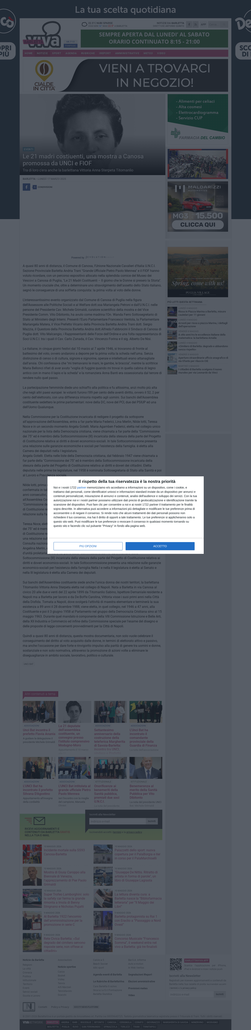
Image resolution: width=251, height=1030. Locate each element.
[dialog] (125, 515)
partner (81, 487)
